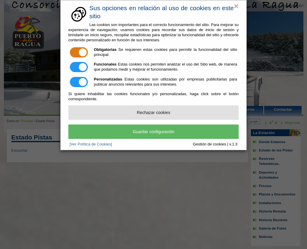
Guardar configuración (153, 131)
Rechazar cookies (153, 112)
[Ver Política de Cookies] (91, 144)
